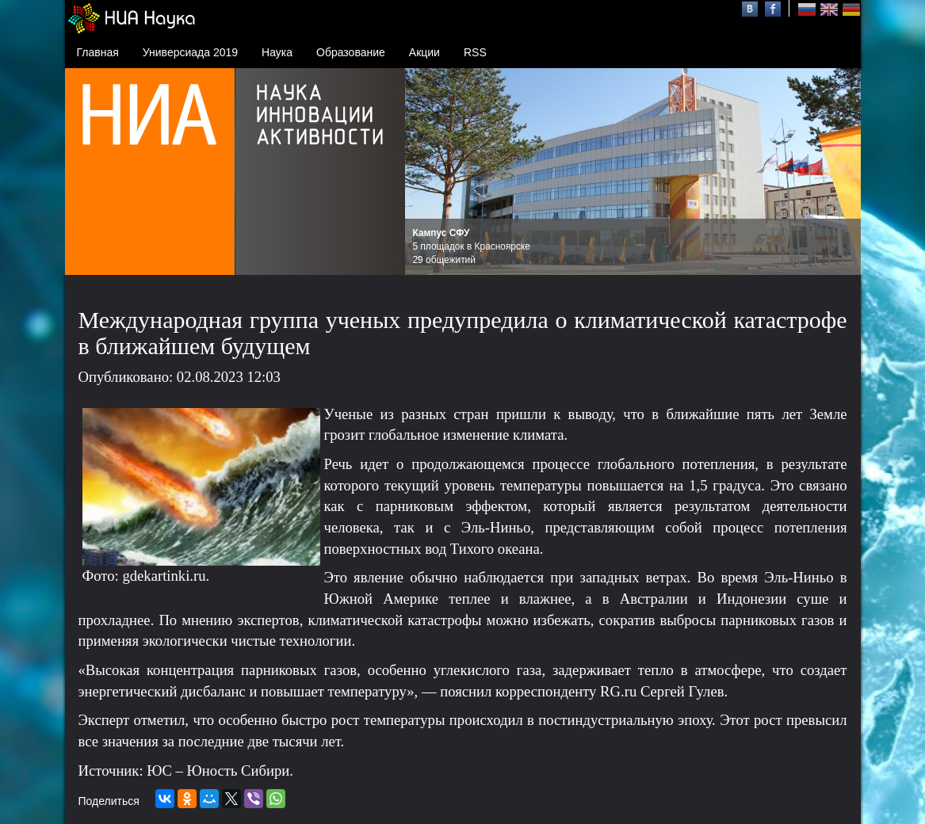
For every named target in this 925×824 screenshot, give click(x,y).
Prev (425, 172)
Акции (424, 52)
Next (840, 172)
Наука (277, 52)
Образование (350, 52)
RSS (475, 52)
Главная (98, 52)
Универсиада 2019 (190, 52)
